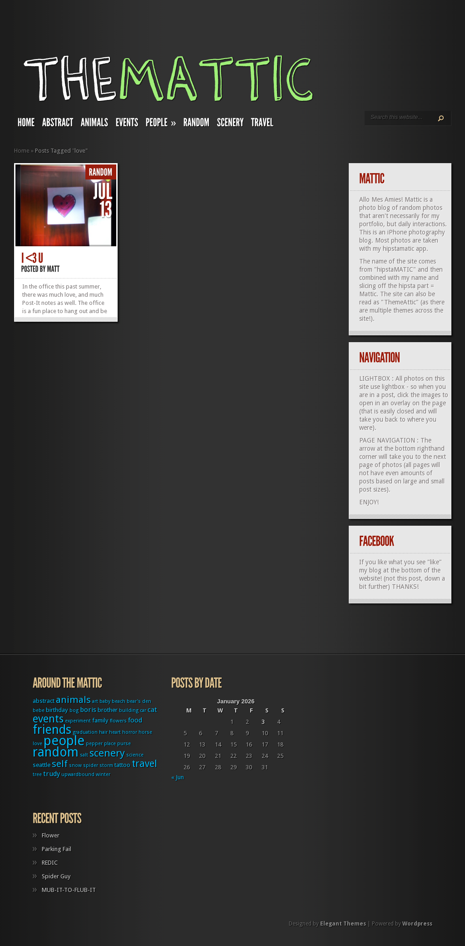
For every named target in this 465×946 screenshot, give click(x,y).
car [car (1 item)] (143, 710)
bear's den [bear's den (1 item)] (139, 701)
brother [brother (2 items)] (108, 710)
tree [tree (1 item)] (37, 774)
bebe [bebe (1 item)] (39, 710)
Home (22, 150)
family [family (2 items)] (100, 720)
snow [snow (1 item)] (75, 765)
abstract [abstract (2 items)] (43, 700)
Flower (50, 835)
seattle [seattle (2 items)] (41, 765)
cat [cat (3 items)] (152, 710)
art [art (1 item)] (95, 701)
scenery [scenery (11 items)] (107, 753)
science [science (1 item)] (134, 755)
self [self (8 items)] (60, 763)
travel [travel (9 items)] (144, 763)
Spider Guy (56, 876)
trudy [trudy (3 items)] (51, 774)
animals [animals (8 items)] (73, 699)
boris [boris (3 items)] (88, 710)
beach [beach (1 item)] (118, 701)
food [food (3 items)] (135, 720)
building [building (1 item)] (129, 710)
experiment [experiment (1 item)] (78, 721)
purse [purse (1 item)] (124, 744)
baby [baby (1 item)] (104, 701)
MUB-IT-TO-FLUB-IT (69, 889)
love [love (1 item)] (37, 744)
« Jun (177, 777)
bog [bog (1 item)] (74, 710)
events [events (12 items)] (48, 719)
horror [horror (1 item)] (129, 732)
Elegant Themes (343, 924)
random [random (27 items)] (56, 752)
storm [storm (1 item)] (106, 765)
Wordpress (417, 924)
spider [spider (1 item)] (90, 765)
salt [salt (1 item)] (84, 755)
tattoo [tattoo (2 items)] (122, 765)
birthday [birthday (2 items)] (57, 710)
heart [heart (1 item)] (115, 732)
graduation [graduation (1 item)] (85, 732)
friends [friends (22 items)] (52, 729)
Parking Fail (56, 849)
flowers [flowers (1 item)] (118, 721)
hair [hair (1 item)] (103, 732)
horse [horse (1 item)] (145, 732)
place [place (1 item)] (110, 744)
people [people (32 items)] (64, 740)
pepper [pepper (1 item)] (94, 744)
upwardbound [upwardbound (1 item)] (77, 774)
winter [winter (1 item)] (103, 774)
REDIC (50, 862)
